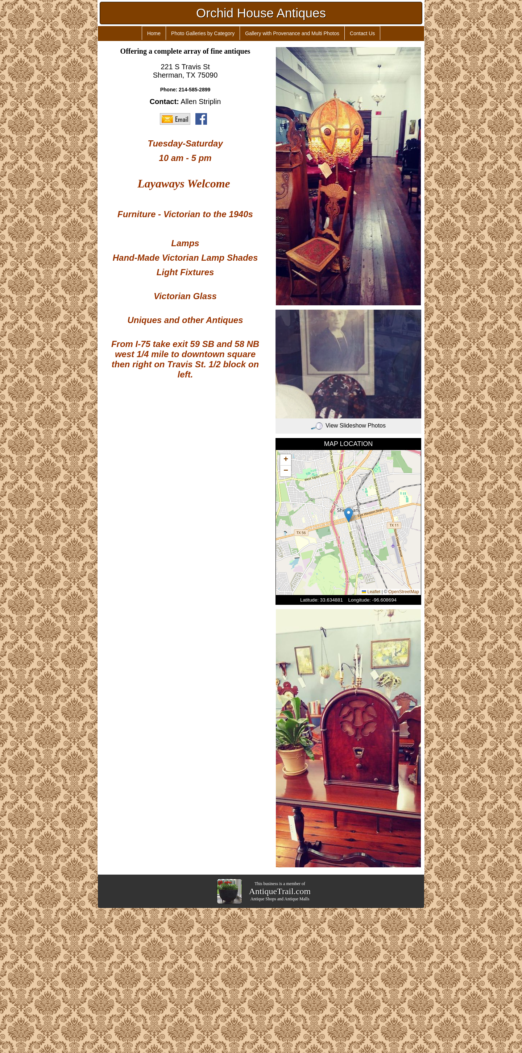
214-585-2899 (194, 89)
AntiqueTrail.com (280, 891)
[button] (348, 515)
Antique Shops (263, 898)
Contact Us (362, 33)
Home (154, 33)
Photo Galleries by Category (203, 33)
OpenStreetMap (403, 591)
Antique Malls (296, 898)
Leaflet (371, 591)
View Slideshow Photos (348, 425)
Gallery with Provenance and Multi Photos (292, 33)
